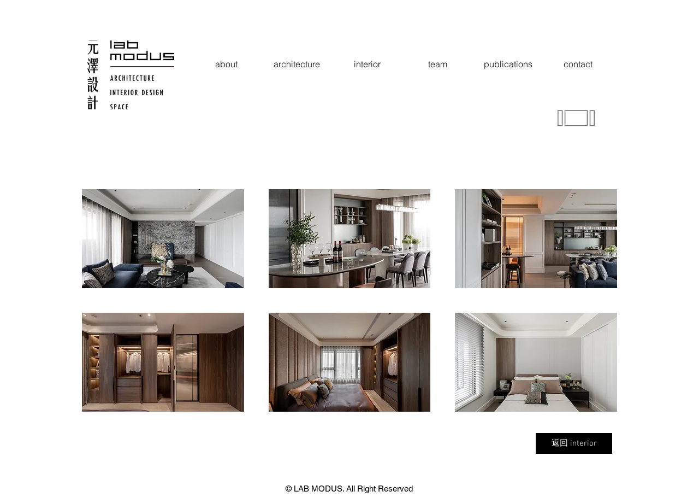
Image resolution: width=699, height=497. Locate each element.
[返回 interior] (574, 443)
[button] (163, 238)
